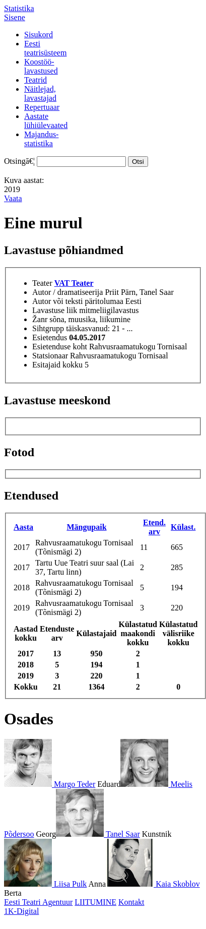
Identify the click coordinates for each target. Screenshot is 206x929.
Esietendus (49, 337)
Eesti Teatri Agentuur (38, 902)
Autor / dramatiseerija (67, 292)
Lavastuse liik (54, 310)
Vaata (13, 198)
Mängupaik (86, 527)
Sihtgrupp (48, 328)
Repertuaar (41, 107)
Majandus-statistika (41, 139)
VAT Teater (74, 283)
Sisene (14, 17)
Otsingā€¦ (19, 161)
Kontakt (131, 902)
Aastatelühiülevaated (45, 121)
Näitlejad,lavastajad (40, 93)
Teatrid (35, 80)
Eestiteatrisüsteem (45, 48)
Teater (42, 283)
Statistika (19, 8)
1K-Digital (21, 911)
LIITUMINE (95, 902)
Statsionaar (50, 355)
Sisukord (38, 34)
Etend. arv (154, 527)
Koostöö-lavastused (41, 66)
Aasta (23, 527)
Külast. (183, 527)
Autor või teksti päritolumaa (77, 301)
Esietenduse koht (59, 346)
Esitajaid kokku (57, 364)
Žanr (39, 319)
